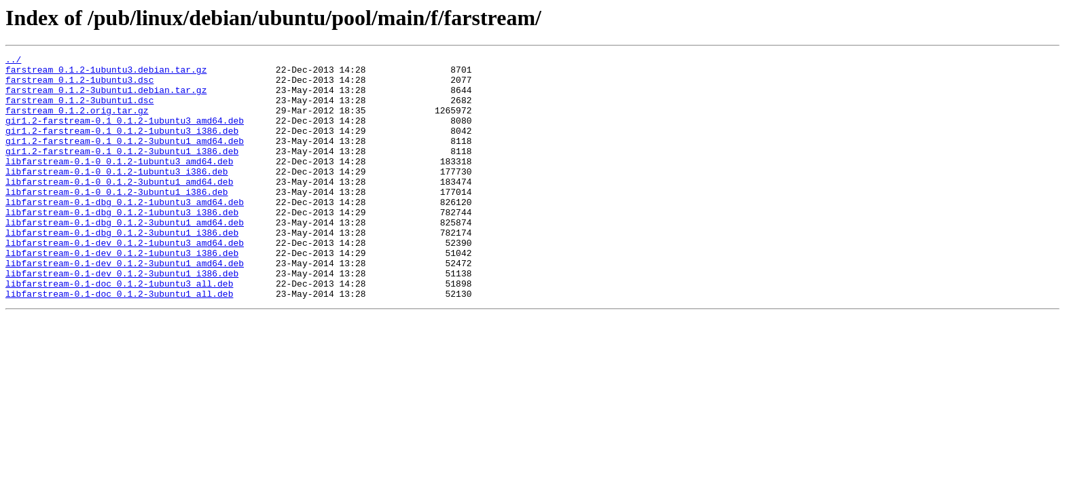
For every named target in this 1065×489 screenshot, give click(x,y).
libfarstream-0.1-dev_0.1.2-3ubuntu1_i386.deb (121, 318)
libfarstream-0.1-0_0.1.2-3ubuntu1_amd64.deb (119, 208)
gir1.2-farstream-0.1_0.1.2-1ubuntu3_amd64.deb (124, 134)
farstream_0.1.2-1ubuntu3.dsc (79, 85)
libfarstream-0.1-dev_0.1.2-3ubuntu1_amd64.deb (124, 306)
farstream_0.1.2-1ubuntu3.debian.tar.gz (105, 73)
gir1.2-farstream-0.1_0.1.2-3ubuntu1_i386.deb (121, 171)
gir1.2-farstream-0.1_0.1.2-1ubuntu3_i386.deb (121, 147)
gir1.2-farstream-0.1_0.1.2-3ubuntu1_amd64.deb (124, 159)
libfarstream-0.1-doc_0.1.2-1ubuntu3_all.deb (119, 330)
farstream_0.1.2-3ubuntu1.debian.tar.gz (105, 98)
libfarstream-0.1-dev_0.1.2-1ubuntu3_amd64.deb (124, 281)
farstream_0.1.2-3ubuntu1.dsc (79, 110)
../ (13, 61)
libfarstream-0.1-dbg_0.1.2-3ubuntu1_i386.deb (121, 269)
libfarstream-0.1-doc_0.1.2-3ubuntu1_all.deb (119, 342)
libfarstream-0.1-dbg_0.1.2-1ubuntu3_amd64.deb (124, 232)
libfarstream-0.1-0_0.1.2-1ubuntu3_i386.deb (116, 195)
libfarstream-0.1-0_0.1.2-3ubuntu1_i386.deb (116, 220)
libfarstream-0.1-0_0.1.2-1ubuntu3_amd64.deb (119, 183)
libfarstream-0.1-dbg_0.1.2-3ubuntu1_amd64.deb (124, 257)
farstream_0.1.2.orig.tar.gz (77, 122)
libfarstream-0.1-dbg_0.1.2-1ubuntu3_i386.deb (121, 244)
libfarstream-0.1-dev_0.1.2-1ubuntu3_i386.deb (121, 293)
